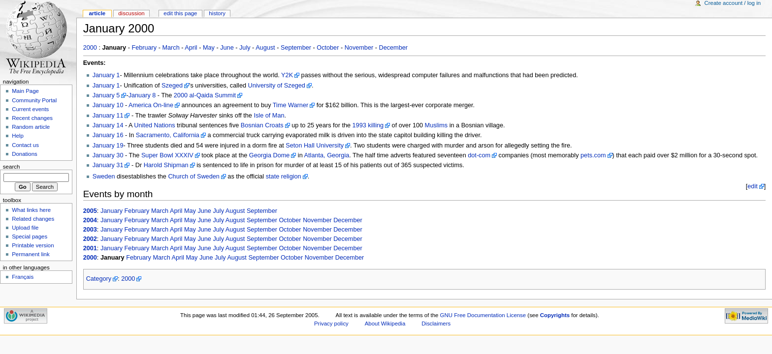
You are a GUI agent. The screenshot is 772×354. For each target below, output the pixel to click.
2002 (90, 239)
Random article (31, 127)
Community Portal (34, 100)
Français (22, 277)
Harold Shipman (166, 165)
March (170, 47)
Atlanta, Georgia (327, 155)
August (265, 47)
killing (376, 125)
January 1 (106, 75)
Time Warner (290, 105)
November (359, 47)
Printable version (33, 245)
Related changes (33, 219)
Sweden (104, 176)
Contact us (25, 145)
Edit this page (180, 13)
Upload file (25, 228)
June (227, 47)
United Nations (154, 125)
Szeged (172, 85)
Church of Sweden (193, 176)
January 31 (108, 165)
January (111, 210)
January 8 (142, 95)
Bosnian (252, 125)
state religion (283, 176)
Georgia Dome (269, 155)
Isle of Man (269, 115)
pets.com (593, 155)
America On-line (151, 105)
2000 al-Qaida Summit (205, 95)
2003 (90, 229)
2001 (90, 248)
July (245, 47)
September (296, 47)
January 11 (108, 115)
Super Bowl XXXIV (167, 155)
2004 (90, 220)
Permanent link (30, 254)
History (217, 13)
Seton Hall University (315, 145)
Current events (30, 109)
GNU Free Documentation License (483, 315)
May (209, 47)
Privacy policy (331, 323)
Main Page (25, 91)
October (328, 47)
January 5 (106, 95)
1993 (359, 125)
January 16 (108, 135)
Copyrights (555, 315)
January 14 (108, 125)
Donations (24, 154)
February (144, 47)
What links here (31, 210)
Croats (274, 125)
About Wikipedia (385, 323)
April (191, 47)
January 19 (108, 145)
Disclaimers (435, 323)
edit (752, 186)
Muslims (436, 125)
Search (11, 167)
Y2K (287, 75)
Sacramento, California (167, 135)
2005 (90, 210)
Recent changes (32, 118)
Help (18, 136)
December (393, 47)
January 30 (108, 155)
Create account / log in (732, 3)
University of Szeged (276, 85)
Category (98, 278)
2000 (90, 47)
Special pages (29, 236)
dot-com (479, 155)
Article (97, 13)
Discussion (131, 13)
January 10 (108, 105)
